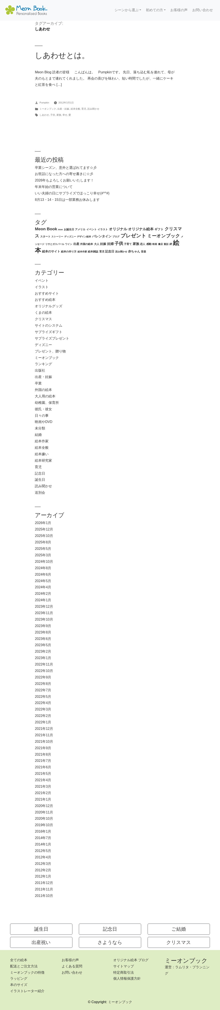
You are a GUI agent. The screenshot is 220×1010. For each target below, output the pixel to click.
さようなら (110, 942)
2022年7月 (43, 690)
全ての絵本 (18, 960)
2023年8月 (43, 632)
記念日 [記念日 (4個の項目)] (109, 251)
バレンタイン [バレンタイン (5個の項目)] (102, 236)
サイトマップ (123, 966)
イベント (42, 280)
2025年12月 (44, 529)
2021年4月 (43, 780)
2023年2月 (43, 651)
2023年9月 (43, 626)
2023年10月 (44, 619)
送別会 (40, 492)
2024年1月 (43, 600)
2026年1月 (43, 523)
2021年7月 (43, 760)
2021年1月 (43, 799)
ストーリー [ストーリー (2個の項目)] (57, 236)
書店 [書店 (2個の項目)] (160, 244)
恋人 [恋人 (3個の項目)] (142, 244)
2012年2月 (43, 870)
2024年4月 (43, 587)
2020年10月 (44, 818)
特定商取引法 (123, 972)
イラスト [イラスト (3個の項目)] (103, 229)
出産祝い (41, 942)
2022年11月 (44, 664)
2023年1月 (43, 658)
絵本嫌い (42, 454)
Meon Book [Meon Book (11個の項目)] (46, 229)
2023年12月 (44, 606)
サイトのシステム (48, 325)
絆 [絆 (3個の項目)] (171, 244)
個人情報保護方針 (127, 978)
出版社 (40, 370)
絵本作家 (42, 441)
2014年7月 (43, 838)
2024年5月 (43, 581)
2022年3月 (43, 709)
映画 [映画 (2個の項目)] (154, 244)
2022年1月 (43, 722)
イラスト (42, 287)
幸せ (65, 115)
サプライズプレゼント (52, 338)
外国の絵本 (43, 390)
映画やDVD (43, 422)
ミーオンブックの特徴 (27, 972)
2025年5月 (43, 548)
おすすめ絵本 (45, 299)
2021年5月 (43, 773)
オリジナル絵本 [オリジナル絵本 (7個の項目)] (141, 229)
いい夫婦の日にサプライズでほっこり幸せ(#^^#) (72, 193)
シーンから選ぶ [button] (127, 10)
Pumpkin (44, 102)
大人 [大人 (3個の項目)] (96, 244)
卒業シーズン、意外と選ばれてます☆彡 (66, 167)
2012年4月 (43, 857)
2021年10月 (44, 741)
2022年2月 (43, 716)
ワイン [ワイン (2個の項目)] (68, 244)
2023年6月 (43, 639)
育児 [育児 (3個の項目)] (101, 251)
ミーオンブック (48, 109)
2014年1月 (43, 844)
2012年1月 (43, 876)
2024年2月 (43, 593)
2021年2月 (43, 793)
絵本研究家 (43, 460)
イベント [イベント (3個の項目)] (91, 229)
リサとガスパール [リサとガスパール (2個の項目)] (54, 244)
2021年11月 (44, 735)
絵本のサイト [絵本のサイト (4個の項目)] (51, 251)
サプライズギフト (48, 332)
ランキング (43, 364)
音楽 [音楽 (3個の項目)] (143, 251)
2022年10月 (44, 671)
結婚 (38, 435)
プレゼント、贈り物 (50, 351)
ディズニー (43, 345)
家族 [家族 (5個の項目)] (136, 244)
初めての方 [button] (154, 10)
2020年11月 (44, 812)
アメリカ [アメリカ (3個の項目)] (80, 229)
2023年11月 (44, 613)
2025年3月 (43, 555)
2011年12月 (44, 883)
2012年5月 (43, 851)
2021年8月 (43, 754)
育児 (83, 109)
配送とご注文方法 (24, 966)
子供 (52, 115)
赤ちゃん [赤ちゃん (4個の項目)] (134, 251)
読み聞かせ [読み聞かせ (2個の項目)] (121, 251)
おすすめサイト (47, 293)
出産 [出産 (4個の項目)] (76, 244)
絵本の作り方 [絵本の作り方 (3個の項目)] (68, 251)
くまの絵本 (43, 312)
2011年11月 (44, 889)
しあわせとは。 (62, 55)
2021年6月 (43, 767)
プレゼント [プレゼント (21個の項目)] (133, 235)
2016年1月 (43, 831)
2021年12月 (44, 728)
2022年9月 (43, 677)
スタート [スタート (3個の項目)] (45, 236)
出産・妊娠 (63, 109)
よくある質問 (72, 966)
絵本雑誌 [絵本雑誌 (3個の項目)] (93, 251)
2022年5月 (43, 696)
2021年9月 (43, 748)
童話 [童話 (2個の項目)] (166, 244)
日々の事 (42, 415)
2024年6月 (43, 574)
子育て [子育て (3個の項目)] (128, 244)
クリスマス (43, 319)
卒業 (38, 383)
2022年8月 (43, 684)
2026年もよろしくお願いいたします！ (64, 180)
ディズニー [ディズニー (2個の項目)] (70, 236)
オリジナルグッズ (48, 306)
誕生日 (40, 479)
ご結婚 (178, 929)
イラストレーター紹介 (27, 991)
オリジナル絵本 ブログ (130, 960)
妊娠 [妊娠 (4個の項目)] (103, 244)
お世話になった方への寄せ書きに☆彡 (64, 174)
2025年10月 (44, 536)
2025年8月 (43, 542)
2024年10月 (44, 561)
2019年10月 (44, 825)
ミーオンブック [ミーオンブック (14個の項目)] (163, 235)
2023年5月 (43, 645)
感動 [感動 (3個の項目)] (148, 244)
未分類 (40, 428)
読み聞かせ (93, 109)
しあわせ (44, 115)
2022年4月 (43, 703)
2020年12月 (44, 806)
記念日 (40, 473)
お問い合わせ (202, 10)
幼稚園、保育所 (47, 402)
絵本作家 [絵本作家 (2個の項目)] (82, 251)
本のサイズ (18, 985)
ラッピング (18, 978)
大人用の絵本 (45, 396)
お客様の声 (179, 10)
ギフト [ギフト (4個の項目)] (158, 229)
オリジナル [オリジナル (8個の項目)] (118, 229)
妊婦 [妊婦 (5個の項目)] (110, 244)
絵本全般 (75, 109)
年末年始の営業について (54, 187)
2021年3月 (43, 786)
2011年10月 (44, 896)
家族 (59, 115)
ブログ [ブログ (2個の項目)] (115, 236)
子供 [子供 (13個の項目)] (119, 243)
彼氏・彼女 (43, 409)
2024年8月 (43, 568)
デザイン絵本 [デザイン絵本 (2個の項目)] (84, 236)
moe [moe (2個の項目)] (60, 229)
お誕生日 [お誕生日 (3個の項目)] (69, 229)
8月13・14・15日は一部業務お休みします (67, 199)
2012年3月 (43, 863)
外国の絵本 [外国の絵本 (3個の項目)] (86, 244)
